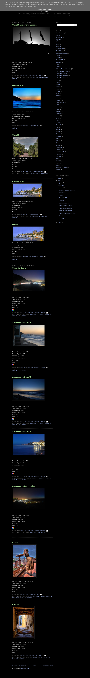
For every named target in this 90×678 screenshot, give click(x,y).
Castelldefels (41, 532)
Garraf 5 (15, 135)
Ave (57, 42)
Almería (58, 35)
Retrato (15, 597)
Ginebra (58, 84)
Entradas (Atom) (25, 668)
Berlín (57, 44)
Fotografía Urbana (61, 78)
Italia (57, 98)
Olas (57, 120)
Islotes (58, 95)
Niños (57, 118)
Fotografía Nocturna (44, 314)
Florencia (58, 66)
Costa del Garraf (19, 268)
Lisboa (58, 107)
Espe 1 (15, 543)
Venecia (58, 158)
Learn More (42, 9)
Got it (50, 9)
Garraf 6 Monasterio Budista (24, 25)
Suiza (57, 143)
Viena (57, 163)
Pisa (57, 127)
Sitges (24, 315)
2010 (59, 178)
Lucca (57, 109)
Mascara (58, 111)
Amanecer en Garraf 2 (21, 377)
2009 (59, 180)
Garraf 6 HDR (18, 86)
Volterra (58, 169)
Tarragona (59, 147)
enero (61, 188)
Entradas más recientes (19, 665)
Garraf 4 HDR (18, 182)
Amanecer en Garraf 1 (21, 432)
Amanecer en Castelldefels (23, 486)
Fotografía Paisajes (41, 77)
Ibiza (57, 93)
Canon (32, 77)
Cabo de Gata (60, 48)
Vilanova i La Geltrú (25, 597)
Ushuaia (58, 156)
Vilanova (58, 165)
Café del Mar (59, 51)
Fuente (58, 80)
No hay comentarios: (36, 75)
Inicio (34, 665)
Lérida (57, 104)
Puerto (58, 131)
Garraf (14, 78)
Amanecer (33, 314)
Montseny (58, 113)
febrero (61, 185)
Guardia (58, 86)
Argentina (58, 39)
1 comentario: (34, 125)
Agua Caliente (60, 33)
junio (61, 183)
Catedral (58, 62)
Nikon (19, 315)
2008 (59, 222)
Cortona (15, 604)
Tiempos (58, 149)
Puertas (58, 129)
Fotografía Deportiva (62, 71)
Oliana (58, 122)
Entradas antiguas (48, 665)
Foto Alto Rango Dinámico (43, 596)
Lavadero (58, 100)
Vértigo (58, 160)
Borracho (58, 46)
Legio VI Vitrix (60, 102)
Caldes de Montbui (61, 53)
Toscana (21, 658)
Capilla (58, 57)
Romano (58, 136)
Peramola (58, 125)
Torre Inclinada (60, 152)
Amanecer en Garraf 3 (21, 323)
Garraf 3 (15, 224)
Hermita (58, 91)
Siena (57, 138)
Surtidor (58, 145)
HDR (57, 89)
